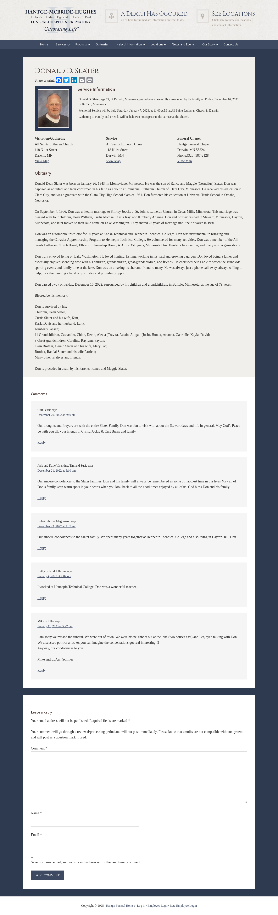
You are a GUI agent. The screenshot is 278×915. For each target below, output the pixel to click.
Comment (39, 748)
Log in (141, 905)
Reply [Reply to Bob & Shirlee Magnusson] (41, 548)
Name (36, 813)
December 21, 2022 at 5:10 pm (56, 470)
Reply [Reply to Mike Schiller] (41, 670)
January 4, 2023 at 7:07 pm (54, 576)
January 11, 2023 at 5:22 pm (55, 626)
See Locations (233, 14)
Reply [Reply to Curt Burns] (41, 442)
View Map (42, 161)
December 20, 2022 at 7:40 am (56, 415)
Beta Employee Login (183, 905)
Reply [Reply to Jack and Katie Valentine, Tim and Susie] (41, 498)
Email (36, 835)
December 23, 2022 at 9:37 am (56, 526)
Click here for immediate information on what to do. (152, 19)
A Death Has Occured (154, 14)
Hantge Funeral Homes (120, 905)
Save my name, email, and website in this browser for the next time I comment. (86, 862)
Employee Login (157, 905)
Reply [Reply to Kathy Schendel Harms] (41, 598)
